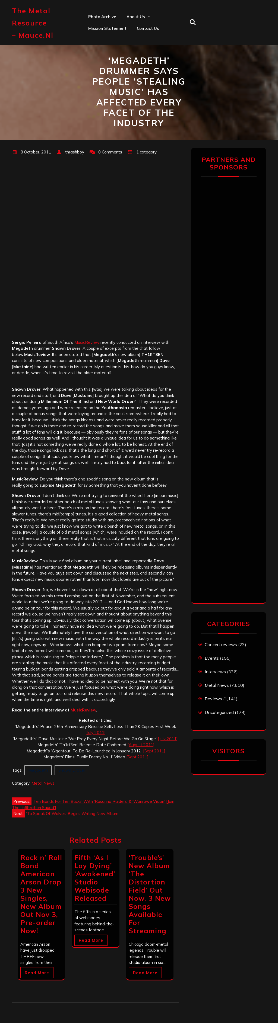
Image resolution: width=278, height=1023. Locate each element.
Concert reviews (221, 644)
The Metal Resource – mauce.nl (32, 23)
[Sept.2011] (154, 750)
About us (136, 16)
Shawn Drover (71, 770)
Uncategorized (219, 712)
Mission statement (107, 28)
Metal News (43, 783)
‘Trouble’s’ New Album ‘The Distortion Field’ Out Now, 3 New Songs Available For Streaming (150, 894)
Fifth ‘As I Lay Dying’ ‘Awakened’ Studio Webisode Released (94, 877)
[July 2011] (96, 732)
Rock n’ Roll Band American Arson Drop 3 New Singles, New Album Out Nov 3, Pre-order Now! (41, 894)
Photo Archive (102, 16)
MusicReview (86, 342)
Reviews (213, 698)
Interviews (215, 671)
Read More (37, 972)
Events (212, 658)
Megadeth (38, 770)
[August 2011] (140, 744)
